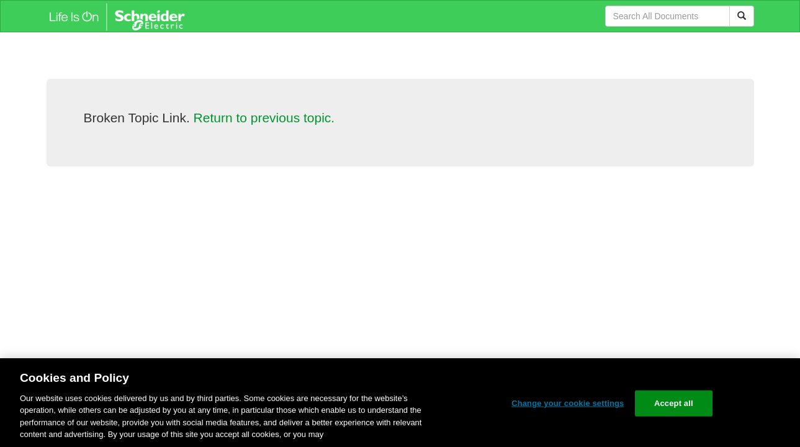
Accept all (673, 403)
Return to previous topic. (264, 118)
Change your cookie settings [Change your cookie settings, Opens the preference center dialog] (567, 403)
